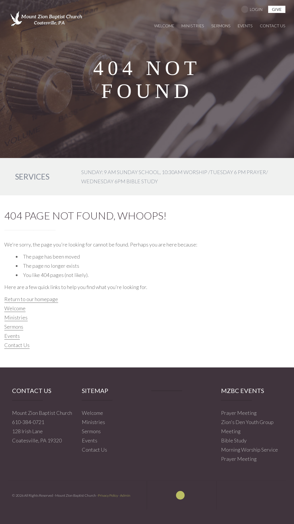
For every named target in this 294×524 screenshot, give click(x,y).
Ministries (16, 317)
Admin (125, 495)
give (277, 9)
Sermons (13, 326)
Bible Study (234, 440)
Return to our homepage (31, 299)
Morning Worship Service (249, 449)
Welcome (15, 308)
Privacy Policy (108, 495)
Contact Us (17, 345)
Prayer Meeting (239, 413)
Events (12, 336)
